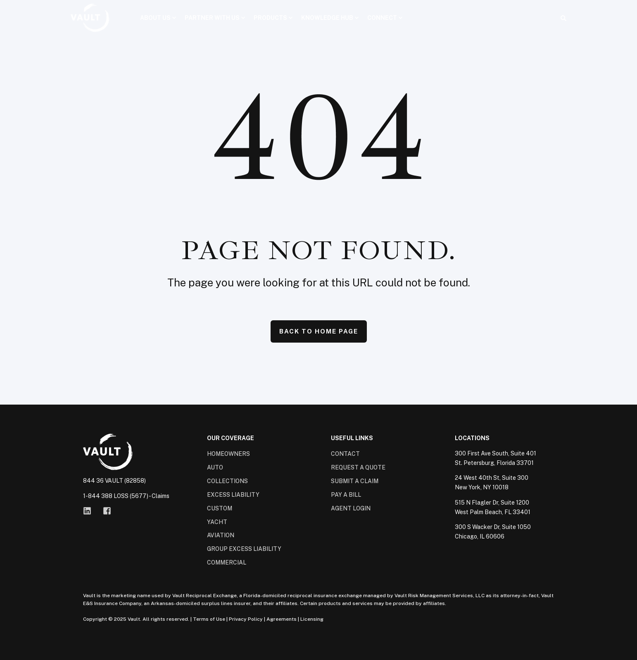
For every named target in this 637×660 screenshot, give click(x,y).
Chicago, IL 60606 (479, 536)
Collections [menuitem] (227, 481)
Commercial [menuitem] (226, 562)
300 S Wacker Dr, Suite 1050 (493, 527)
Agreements (281, 619)
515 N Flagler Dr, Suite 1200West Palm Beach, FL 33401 (492, 507)
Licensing (311, 619)
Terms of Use (209, 619)
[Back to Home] (90, 17)
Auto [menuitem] (215, 467)
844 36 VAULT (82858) (114, 480)
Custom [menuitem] (219, 508)
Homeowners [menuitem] (228, 453)
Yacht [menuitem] (217, 522)
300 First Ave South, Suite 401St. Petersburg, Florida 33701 (495, 458)
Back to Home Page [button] (318, 331)
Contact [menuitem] (345, 453)
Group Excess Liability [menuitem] (244, 549)
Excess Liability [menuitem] (233, 494)
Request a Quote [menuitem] (358, 467)
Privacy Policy (246, 619)
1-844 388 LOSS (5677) (115, 496)
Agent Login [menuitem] (351, 508)
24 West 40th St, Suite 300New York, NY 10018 (491, 482)
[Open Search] (563, 17)
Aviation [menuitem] (220, 535)
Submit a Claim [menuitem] (354, 481)
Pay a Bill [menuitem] (346, 494)
